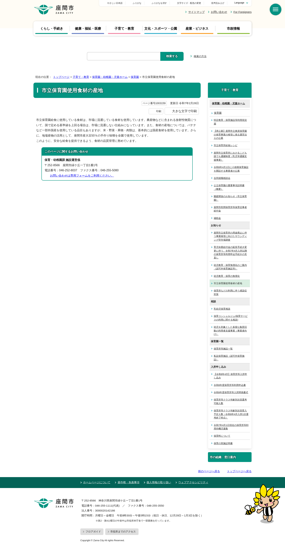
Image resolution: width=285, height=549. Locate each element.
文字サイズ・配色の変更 (189, 3)
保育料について (222, 436)
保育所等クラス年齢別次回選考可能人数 (230, 401)
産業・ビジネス (197, 28)
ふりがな (162, 3)
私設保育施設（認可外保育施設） (229, 358)
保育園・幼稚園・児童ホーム (110, 76)
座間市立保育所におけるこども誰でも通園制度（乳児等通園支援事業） (230, 156)
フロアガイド (93, 531)
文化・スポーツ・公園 (160, 28)
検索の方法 (200, 56)
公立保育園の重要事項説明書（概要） (229, 187)
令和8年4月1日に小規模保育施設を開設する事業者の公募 (231, 169)
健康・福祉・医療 (88, 28)
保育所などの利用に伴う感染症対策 (230, 292)
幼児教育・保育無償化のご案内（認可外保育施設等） (230, 267)
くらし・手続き (51, 28)
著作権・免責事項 (128, 482)
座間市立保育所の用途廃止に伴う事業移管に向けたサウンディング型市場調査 (230, 236)
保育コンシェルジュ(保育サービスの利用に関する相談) (231, 318)
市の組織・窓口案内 (223, 457)
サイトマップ (196, 11)
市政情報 (233, 28)
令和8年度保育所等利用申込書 (230, 385)
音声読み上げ (217, 3)
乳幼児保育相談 (222, 308)
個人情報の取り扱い (158, 482)
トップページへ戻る (239, 471)
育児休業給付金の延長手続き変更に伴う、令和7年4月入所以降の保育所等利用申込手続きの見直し (230, 252)
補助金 (217, 218)
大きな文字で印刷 (184, 111)
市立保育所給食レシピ (225, 145)
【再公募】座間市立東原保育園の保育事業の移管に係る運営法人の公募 (230, 134)
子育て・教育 (124, 28)
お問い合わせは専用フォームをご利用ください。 (82, 175)
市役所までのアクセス (123, 531)
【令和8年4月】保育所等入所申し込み (230, 376)
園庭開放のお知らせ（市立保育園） (230, 198)
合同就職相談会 (222, 178)
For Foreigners (242, 11)
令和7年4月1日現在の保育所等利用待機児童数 (231, 427)
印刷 (158, 111)
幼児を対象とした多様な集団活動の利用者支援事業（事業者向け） (230, 330)
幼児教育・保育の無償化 (227, 276)
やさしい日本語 (140, 3)
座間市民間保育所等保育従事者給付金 (230, 209)
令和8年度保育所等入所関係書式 (231, 392)
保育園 (135, 76)
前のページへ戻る (209, 471)
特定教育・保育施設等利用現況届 (230, 122)
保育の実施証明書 (223, 443)
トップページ (61, 76)
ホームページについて (96, 482)
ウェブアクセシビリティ (193, 482)
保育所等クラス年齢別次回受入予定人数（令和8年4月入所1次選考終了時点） (231, 414)
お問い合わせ (219, 11)
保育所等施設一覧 (223, 348)
